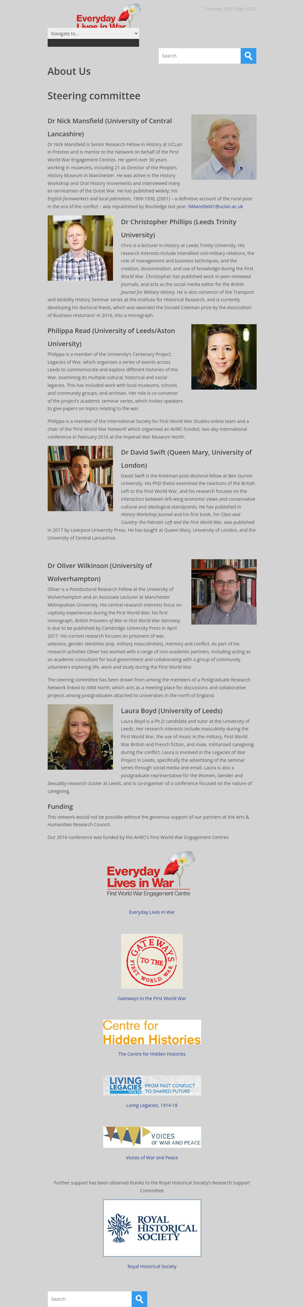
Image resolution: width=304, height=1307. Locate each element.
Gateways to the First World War (152, 998)
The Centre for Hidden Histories (152, 1054)
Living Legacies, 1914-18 (151, 1105)
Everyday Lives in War (152, 912)
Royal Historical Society (151, 1266)
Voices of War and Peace (152, 1157)
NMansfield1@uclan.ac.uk (215, 206)
